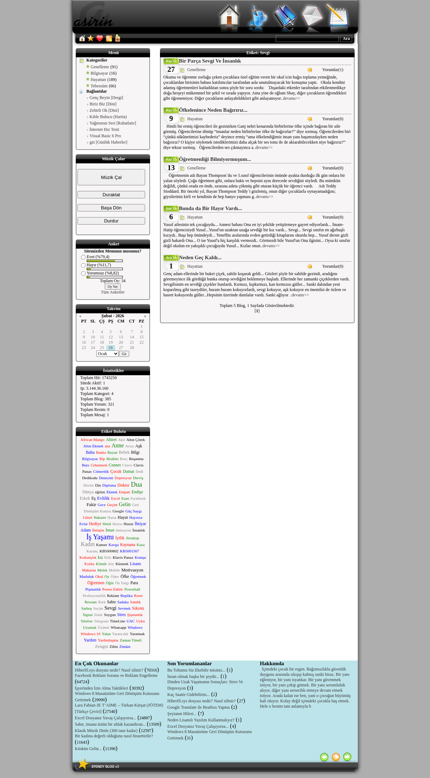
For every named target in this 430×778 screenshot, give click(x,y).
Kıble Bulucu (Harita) (108, 116)
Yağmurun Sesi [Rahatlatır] (113, 123)
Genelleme (100, 66)
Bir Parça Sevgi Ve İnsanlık (210, 61)
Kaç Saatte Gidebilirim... (188, 694)
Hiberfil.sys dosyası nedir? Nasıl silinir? (109, 670)
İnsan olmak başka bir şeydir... (193, 676)
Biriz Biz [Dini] (103, 103)
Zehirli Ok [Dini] (104, 110)
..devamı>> (290, 98)
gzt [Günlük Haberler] (108, 142)
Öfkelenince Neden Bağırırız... (213, 110)
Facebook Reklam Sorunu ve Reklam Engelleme (116, 675)
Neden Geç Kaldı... (200, 257)
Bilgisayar (99, 73)
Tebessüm (99, 85)
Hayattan (98, 79)
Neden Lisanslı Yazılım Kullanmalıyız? (200, 720)
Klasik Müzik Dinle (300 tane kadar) (106, 730)
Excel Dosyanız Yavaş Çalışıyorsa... (105, 717)
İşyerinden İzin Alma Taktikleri (101, 688)
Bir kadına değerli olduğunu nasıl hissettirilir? (114, 735)
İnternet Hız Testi (104, 129)
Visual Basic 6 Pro (105, 135)
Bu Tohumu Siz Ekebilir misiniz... (196, 670)
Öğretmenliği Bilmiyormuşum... (215, 159)
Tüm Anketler (113, 292)
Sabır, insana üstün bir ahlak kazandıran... (111, 724)
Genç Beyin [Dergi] (106, 97)
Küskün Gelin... (88, 748)
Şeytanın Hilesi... (182, 713)
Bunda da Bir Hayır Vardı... (210, 208)
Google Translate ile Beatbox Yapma (198, 707)
